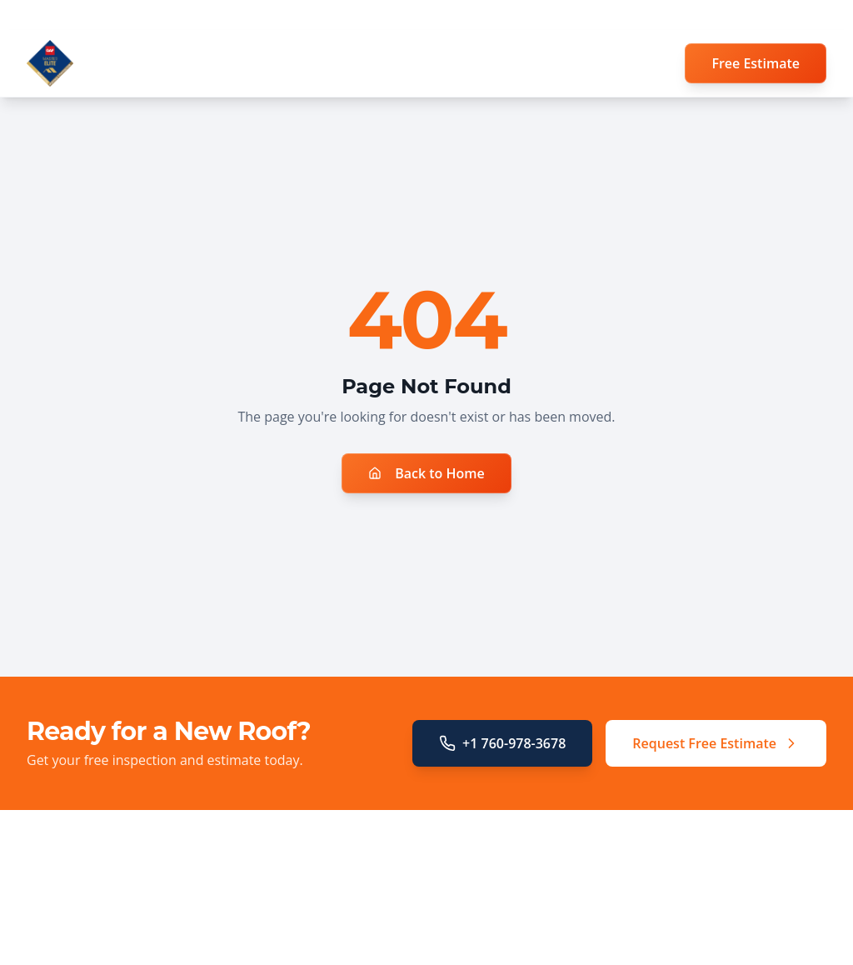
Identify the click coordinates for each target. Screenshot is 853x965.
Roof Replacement (294, 908)
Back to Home (426, 473)
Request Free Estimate (716, 743)
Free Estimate (755, 63)
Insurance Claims (291, 931)
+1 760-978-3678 (502, 743)
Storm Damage (286, 954)
